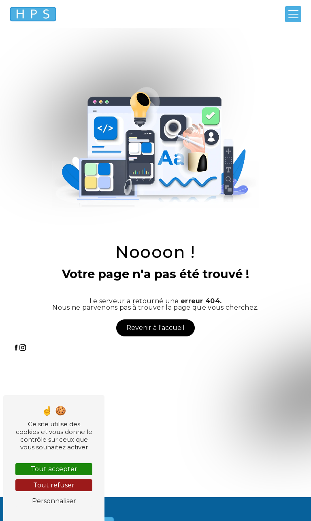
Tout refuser (54, 485)
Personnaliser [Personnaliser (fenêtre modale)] (54, 501)
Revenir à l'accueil (155, 328)
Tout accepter (54, 469)
